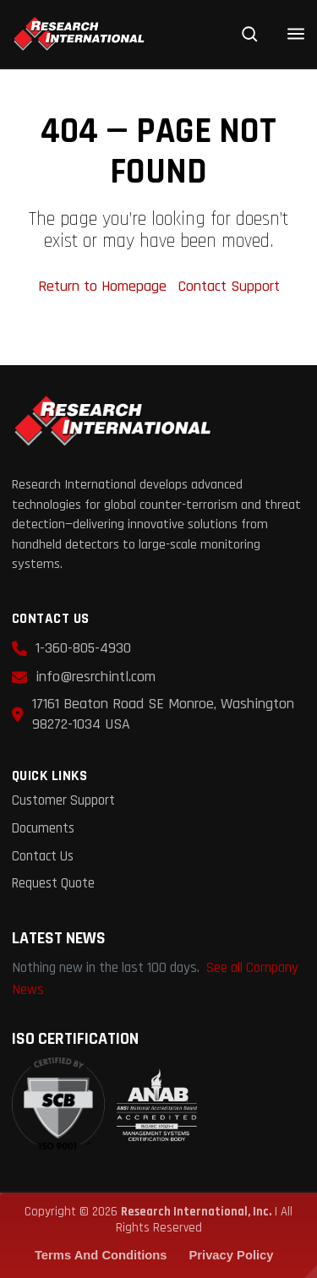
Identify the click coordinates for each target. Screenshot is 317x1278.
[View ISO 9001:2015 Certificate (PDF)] (104, 1105)
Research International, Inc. (196, 1212)
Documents (43, 829)
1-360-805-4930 (83, 648)
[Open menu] (296, 34)
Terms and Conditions (101, 1255)
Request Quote (53, 884)
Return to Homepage (104, 286)
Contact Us (43, 857)
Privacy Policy (231, 1255)
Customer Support (63, 801)
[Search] (250, 34)
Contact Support (229, 286)
